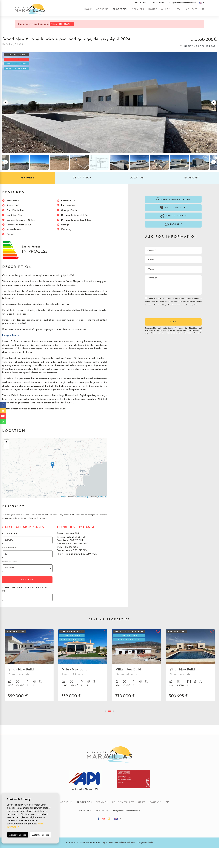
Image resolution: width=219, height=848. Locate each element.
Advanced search (61, 24)
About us (102, 9)
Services (138, 9)
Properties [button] (120, 9)
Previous (5, 102)
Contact (192, 9)
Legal (104, 843)
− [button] (6, 446)
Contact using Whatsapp (173, 198)
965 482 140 (158, 3)
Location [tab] (137, 178)
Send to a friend (173, 216)
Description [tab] (82, 178)
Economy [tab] (191, 178)
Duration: (10, 562)
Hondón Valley (159, 9)
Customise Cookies (40, 834)
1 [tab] (105, 711)
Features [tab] (27, 178)
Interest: (9, 548)
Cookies (121, 843)
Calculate (27, 580)
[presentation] (161, 312)
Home (88, 9)
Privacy (112, 843)
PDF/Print (173, 224)
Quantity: (10, 534)
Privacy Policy (177, 302)
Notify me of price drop (198, 46)
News (178, 9)
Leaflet (63, 497)
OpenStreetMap (82, 497)
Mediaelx (148, 843)
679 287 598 (141, 3)
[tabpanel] (29, 667)
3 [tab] (113, 711)
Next (214, 102)
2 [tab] (109, 711)
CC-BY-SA (102, 497)
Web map (130, 843)
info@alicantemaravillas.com (182, 3)
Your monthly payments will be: (27, 589)
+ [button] (6, 442)
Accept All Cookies (17, 834)
